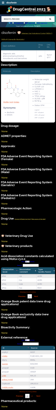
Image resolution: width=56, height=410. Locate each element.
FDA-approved (18, 23)
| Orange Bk (12, 39)
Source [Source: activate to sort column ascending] (34, 348)
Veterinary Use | (26, 33)
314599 (5, 364)
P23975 (37, 26)
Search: (28, 265)
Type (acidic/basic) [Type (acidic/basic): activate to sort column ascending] (44, 270)
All (11, 23)
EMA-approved (30, 23)
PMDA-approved (42, 23)
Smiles (16, 102)
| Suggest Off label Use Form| (22, 219)
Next (36, 296)
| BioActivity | (20, 39)
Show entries (28, 262)
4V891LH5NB (7, 380)
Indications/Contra (39, 33)
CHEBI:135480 (7, 387)
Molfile (6, 102)
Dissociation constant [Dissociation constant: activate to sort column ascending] (25, 270)
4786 (4, 376)
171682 (4, 356)
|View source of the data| (38, 219)
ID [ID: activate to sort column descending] (3, 348)
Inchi (11, 102)
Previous (22, 296)
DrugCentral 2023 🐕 (32, 9)
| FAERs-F (49, 33)
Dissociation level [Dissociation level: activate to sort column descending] (8, 270)
